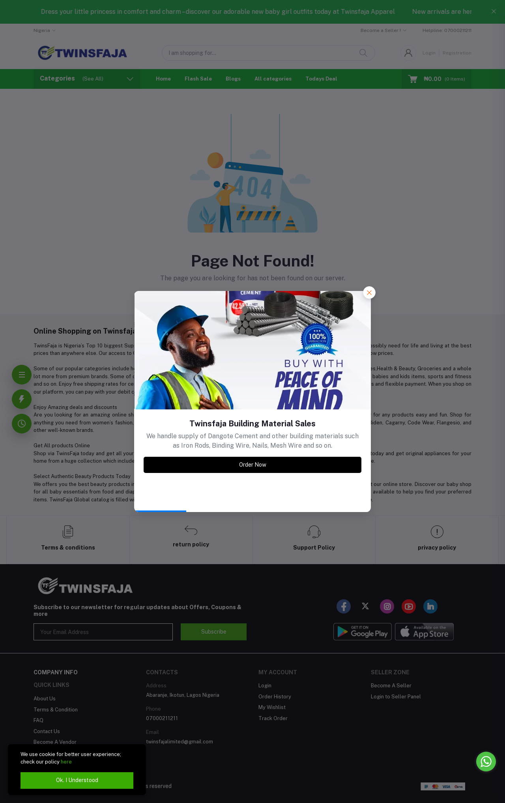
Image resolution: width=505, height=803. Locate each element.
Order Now (252, 465)
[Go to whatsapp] (486, 761)
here (66, 762)
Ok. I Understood (77, 780)
